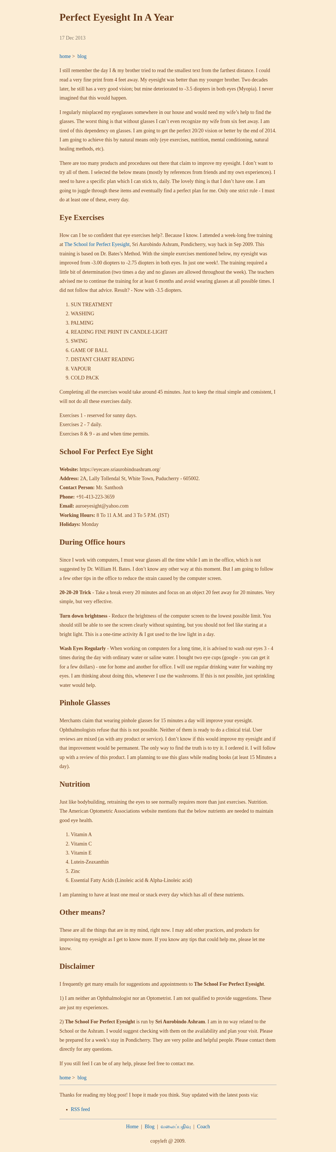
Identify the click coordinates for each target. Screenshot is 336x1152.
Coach (203, 1126)
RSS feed (80, 1109)
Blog (150, 1126)
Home (132, 1126)
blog (81, 56)
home (65, 56)
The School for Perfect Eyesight (97, 244)
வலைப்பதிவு (176, 1126)
